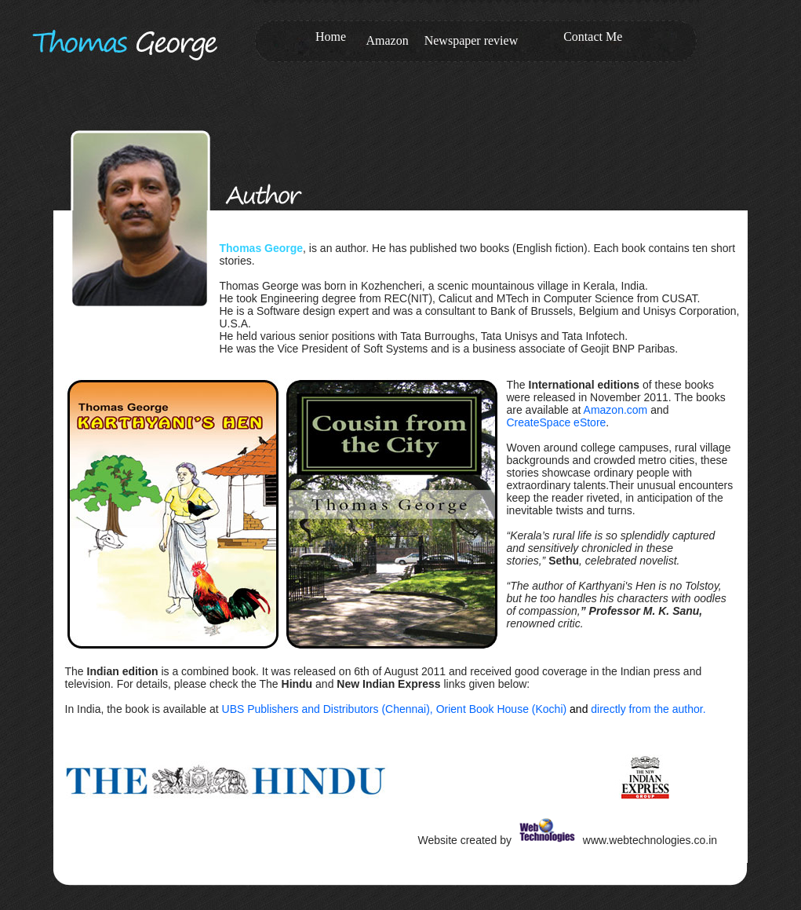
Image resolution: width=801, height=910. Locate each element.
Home (330, 36)
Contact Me (592, 36)
